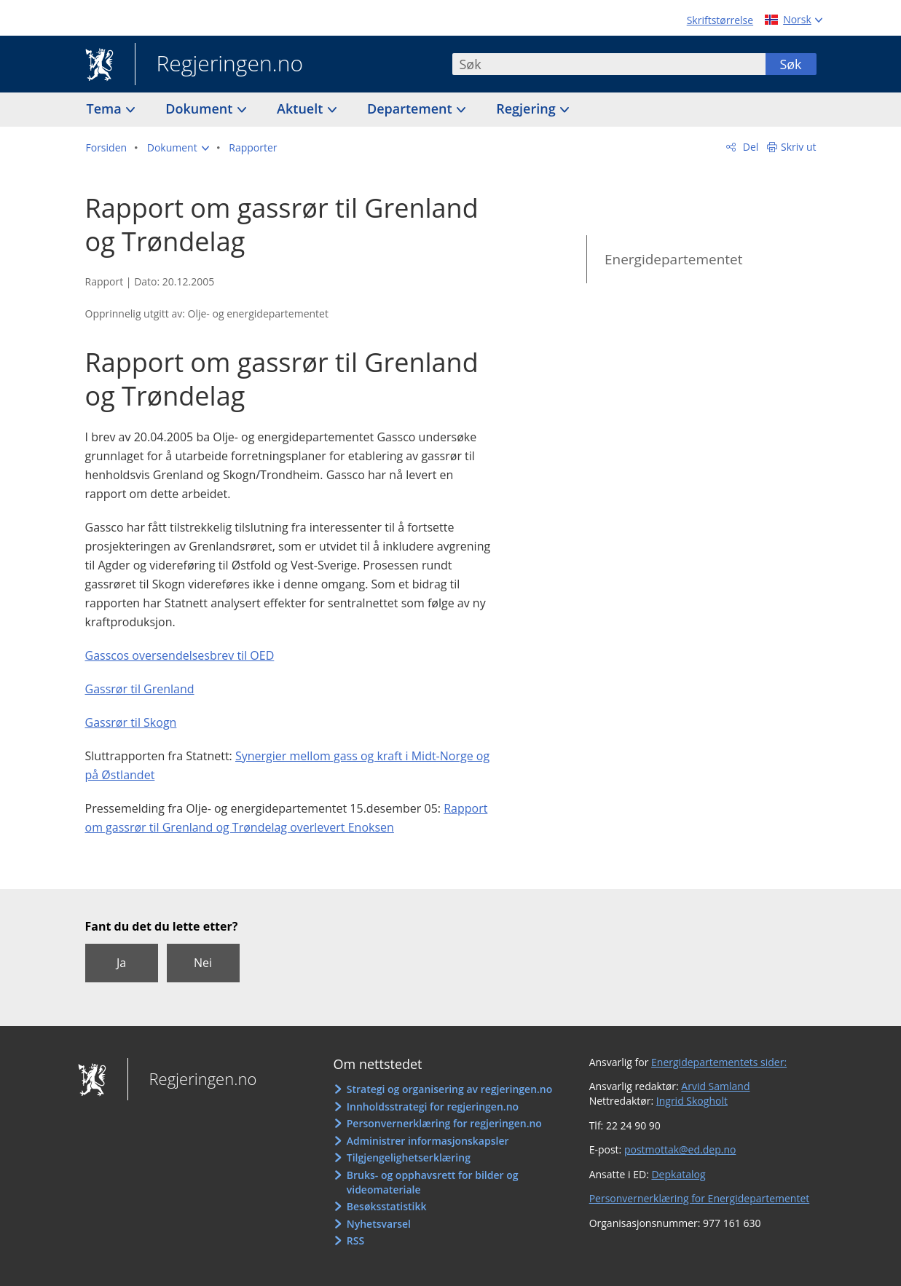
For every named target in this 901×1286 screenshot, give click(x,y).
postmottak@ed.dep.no (680, 1149)
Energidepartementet (674, 259)
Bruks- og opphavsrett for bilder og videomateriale (433, 1182)
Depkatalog (678, 1174)
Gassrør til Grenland (139, 689)
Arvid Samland (715, 1086)
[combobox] (609, 64)
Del (749, 147)
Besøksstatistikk (387, 1206)
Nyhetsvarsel (379, 1224)
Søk (790, 64)
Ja (121, 963)
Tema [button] (106, 108)
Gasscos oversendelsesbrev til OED (180, 655)
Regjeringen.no (219, 65)
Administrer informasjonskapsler (428, 1141)
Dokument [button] (200, 108)
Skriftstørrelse (720, 20)
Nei (203, 963)
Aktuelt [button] (301, 108)
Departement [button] (411, 108)
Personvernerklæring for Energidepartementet (699, 1198)
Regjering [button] (527, 108)
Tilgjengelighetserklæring (409, 1157)
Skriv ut (799, 147)
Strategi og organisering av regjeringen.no (450, 1089)
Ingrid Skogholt (692, 1101)
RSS (355, 1240)
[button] (178, 148)
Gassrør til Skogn (131, 722)
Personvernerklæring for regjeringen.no (444, 1123)
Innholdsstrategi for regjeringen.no (433, 1106)
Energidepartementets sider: (719, 1062)
